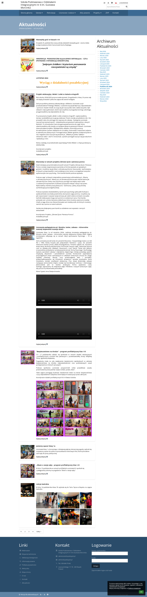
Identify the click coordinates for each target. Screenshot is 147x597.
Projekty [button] (97, 13)
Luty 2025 (103, 78)
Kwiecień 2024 (104, 97)
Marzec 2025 (104, 76)
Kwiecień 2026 (104, 53)
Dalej (39, 531)
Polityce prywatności (134, 588)
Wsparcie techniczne (29, 554)
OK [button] (141, 592)
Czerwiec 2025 (104, 70)
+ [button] (105, 3)
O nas (24, 576)
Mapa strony (26, 572)
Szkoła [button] (39, 13)
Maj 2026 (103, 51)
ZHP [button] (107, 13)
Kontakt (24, 579)
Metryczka (25, 568)
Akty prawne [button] (85, 13)
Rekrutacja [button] (51, 13)
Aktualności (38, 28)
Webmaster (26, 551)
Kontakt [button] (116, 13)
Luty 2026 (103, 58)
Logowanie (123, 3)
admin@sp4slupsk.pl (65, 560)
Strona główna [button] (26, 13)
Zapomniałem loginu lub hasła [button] (102, 570)
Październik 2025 (105, 66)
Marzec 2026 (104, 55)
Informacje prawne (28, 561)
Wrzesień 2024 (105, 89)
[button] (116, 2)
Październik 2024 (106, 86)
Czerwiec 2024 (104, 93)
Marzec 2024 (104, 99)
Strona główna (25, 28)
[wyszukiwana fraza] (117, 7)
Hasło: (94, 558)
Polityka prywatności (29, 565)
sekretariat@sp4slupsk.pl (66, 556)
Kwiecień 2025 (104, 74)
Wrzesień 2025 (105, 68)
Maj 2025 (103, 72)
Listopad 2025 (104, 64)
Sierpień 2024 (104, 91)
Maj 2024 (103, 95)
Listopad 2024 (104, 84)
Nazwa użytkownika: (99, 551)
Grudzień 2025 (105, 62)
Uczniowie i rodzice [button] (67, 13)
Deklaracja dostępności (30, 558)
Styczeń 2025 (104, 80)
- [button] (108, 3)
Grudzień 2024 (105, 82)
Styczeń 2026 (104, 60)
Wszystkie (103, 101)
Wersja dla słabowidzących (29, 594)
